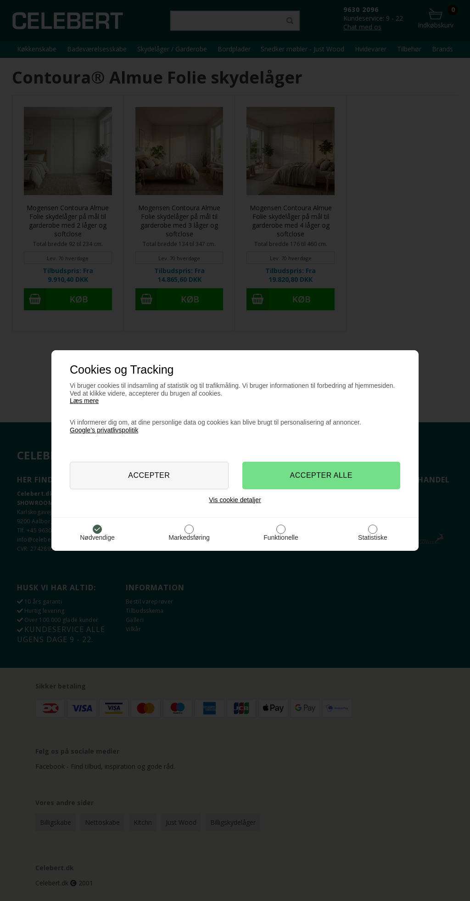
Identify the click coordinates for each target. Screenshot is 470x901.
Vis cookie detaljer (235, 500)
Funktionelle (280, 537)
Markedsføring (188, 537)
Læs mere (84, 400)
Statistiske (372, 537)
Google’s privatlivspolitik (104, 430)
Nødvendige (97, 537)
